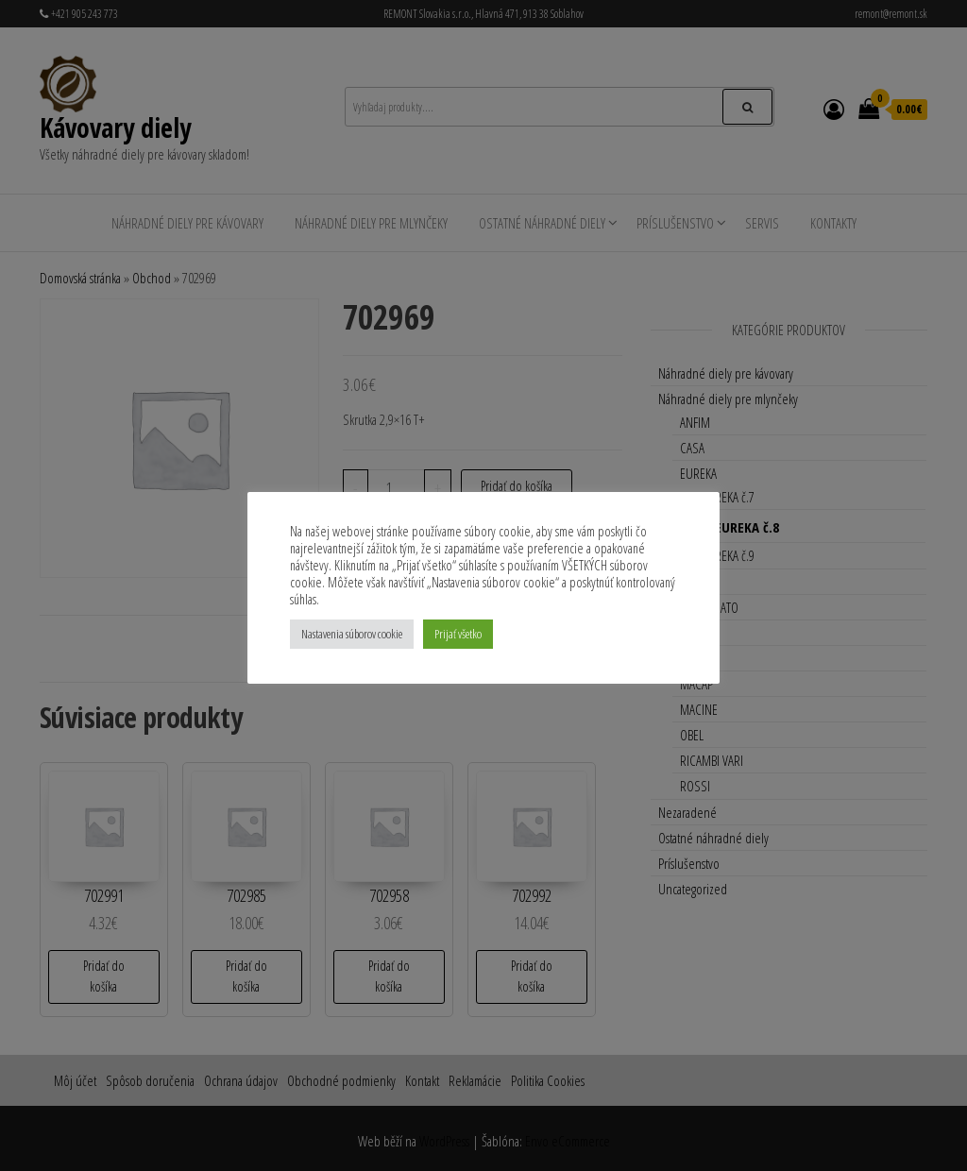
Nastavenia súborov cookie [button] (351, 633)
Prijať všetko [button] (458, 633)
